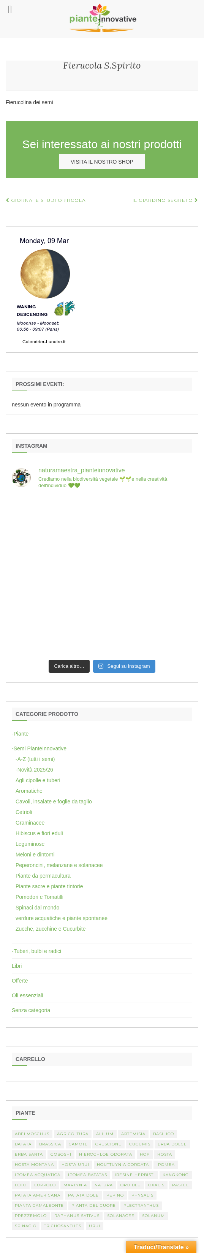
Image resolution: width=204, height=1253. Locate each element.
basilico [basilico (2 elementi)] (163, 1133)
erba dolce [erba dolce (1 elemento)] (172, 1144)
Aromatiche (29, 791)
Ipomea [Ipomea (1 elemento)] (166, 1164)
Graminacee (30, 823)
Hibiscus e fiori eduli (39, 833)
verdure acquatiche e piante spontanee (62, 918)
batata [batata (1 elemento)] (23, 1144)
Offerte (20, 981)
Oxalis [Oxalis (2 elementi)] (156, 1185)
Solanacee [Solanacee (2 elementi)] (120, 1215)
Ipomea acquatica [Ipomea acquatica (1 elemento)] (37, 1174)
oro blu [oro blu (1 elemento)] (130, 1185)
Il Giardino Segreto (165, 200)
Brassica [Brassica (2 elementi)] (50, 1144)
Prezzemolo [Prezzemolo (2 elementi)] (31, 1215)
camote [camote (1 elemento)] (78, 1144)
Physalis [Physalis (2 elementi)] (142, 1195)
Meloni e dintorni (35, 854)
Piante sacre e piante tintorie (49, 886)
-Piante (20, 734)
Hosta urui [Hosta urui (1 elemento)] (75, 1164)
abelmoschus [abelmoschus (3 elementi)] (32, 1133)
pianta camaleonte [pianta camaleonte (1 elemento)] (39, 1205)
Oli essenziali (27, 995)
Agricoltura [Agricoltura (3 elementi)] (73, 1133)
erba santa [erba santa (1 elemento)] (29, 1154)
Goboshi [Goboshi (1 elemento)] (61, 1154)
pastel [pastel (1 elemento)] (180, 1185)
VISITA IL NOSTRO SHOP (102, 162)
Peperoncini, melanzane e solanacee (59, 865)
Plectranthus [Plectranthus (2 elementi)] (141, 1205)
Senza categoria (31, 1010)
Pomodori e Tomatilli (39, 897)
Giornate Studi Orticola (46, 200)
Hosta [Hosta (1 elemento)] (164, 1154)
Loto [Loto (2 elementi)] (21, 1185)
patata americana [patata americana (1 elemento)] (37, 1195)
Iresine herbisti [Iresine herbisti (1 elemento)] (135, 1174)
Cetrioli (24, 812)
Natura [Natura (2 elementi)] (104, 1185)
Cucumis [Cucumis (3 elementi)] (139, 1144)
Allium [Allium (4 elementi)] (105, 1133)
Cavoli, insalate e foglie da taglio (54, 801)
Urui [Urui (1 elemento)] (94, 1225)
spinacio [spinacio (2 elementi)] (25, 1225)
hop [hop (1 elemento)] (145, 1154)
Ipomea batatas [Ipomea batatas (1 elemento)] (87, 1174)
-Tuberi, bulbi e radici (36, 951)
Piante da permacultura (43, 876)
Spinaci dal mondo (37, 908)
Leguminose (30, 844)
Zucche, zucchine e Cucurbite (50, 929)
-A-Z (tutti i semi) (35, 759)
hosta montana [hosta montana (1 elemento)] (34, 1164)
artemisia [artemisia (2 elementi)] (133, 1133)
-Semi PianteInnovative (39, 748)
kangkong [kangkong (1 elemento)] (176, 1174)
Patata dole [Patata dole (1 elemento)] (83, 1195)
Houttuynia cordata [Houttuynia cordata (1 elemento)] (123, 1164)
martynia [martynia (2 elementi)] (75, 1185)
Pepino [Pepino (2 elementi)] (115, 1195)
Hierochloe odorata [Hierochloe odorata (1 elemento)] (105, 1154)
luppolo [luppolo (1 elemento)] (45, 1185)
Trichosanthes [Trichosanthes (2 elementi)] (62, 1225)
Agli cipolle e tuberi (38, 780)
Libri (17, 966)
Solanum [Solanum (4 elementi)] (153, 1215)
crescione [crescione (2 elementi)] (108, 1144)
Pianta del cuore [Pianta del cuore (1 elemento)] (93, 1205)
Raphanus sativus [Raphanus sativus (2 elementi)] (77, 1215)
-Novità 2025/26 (34, 770)
